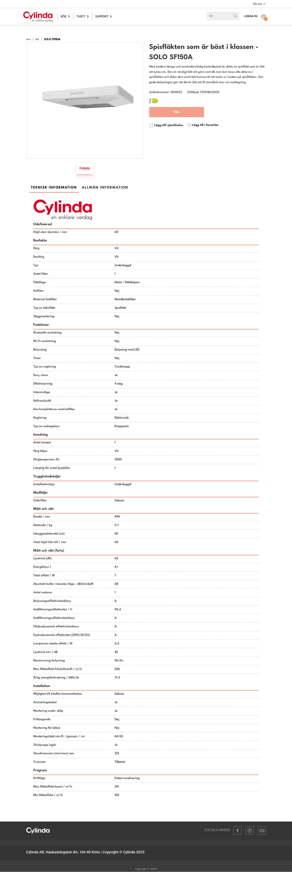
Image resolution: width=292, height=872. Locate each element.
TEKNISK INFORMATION (54, 188)
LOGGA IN (250, 16)
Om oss (259, 3)
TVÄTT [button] (82, 16)
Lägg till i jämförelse (166, 125)
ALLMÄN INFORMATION (105, 188)
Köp (176, 112)
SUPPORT (103, 16)
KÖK (65, 16)
